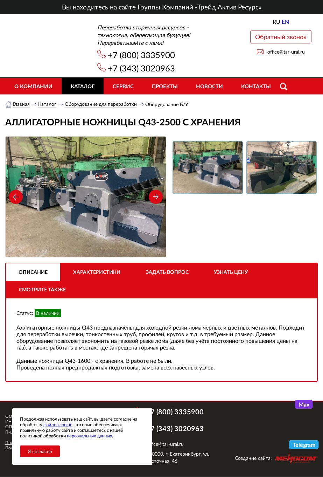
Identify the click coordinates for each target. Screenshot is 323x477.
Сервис (123, 86)
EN (285, 21)
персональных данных (89, 435)
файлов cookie (57, 424)
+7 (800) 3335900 (141, 55)
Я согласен (40, 451)
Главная (21, 104)
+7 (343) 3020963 (141, 68)
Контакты (256, 86)
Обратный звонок (281, 37)
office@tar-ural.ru (286, 52)
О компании (33, 86)
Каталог (82, 86)
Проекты (165, 86)
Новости (209, 86)
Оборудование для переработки (102, 104)
